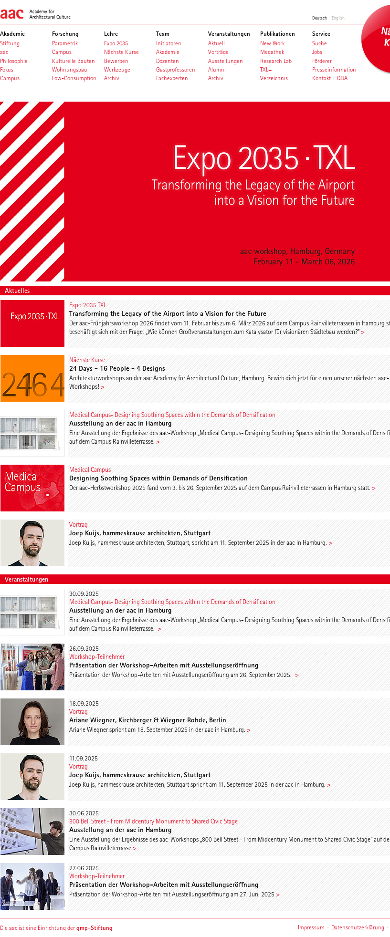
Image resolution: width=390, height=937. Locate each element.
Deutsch (319, 18)
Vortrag (78, 524)
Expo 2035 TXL (87, 305)
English (338, 18)
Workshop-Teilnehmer (97, 656)
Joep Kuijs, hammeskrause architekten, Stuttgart (140, 533)
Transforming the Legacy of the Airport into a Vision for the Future (167, 313)
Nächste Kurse (87, 360)
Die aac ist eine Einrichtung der (56, 927)
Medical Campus (90, 469)
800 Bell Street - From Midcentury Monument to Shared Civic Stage (153, 821)
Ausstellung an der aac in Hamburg (120, 423)
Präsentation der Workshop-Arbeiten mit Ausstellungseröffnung (164, 665)
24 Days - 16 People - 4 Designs (117, 368)
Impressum (311, 927)
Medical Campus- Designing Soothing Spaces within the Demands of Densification (172, 414)
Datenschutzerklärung (357, 927)
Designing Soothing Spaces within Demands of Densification (158, 478)
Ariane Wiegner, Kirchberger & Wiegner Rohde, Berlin (147, 720)
